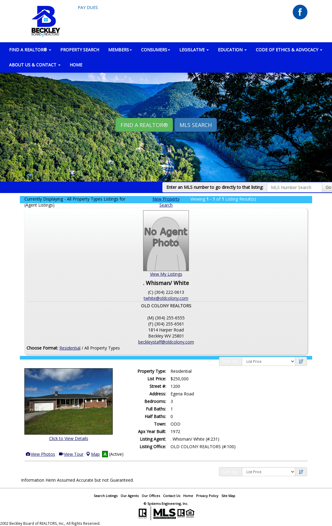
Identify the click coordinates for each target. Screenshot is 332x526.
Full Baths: (156, 409)
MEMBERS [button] (120, 49)
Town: (160, 424)
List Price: (156, 379)
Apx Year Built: (152, 431)
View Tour (70, 454)
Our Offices (151, 495)
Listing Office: (152, 446)
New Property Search (166, 202)
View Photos (40, 454)
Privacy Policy (207, 495)
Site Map (228, 495)
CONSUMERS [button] (155, 49)
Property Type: (151, 371)
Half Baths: (155, 416)
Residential (69, 348)
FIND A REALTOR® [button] (30, 49)
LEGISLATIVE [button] (194, 49)
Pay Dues (88, 7)
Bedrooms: (155, 401)
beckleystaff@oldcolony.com (166, 342)
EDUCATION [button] (232, 49)
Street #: (157, 386)
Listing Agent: (153, 439)
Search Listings (105, 495)
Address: (157, 394)
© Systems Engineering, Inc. (166, 503)
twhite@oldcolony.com (166, 298)
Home (188, 495)
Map (93, 454)
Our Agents (130, 495)
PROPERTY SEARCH (79, 49)
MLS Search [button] (196, 124)
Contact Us (171, 495)
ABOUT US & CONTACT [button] (35, 65)
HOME (76, 65)
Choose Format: (42, 348)
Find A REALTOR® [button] (144, 124)
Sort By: (230, 361)
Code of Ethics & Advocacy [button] (289, 49)
